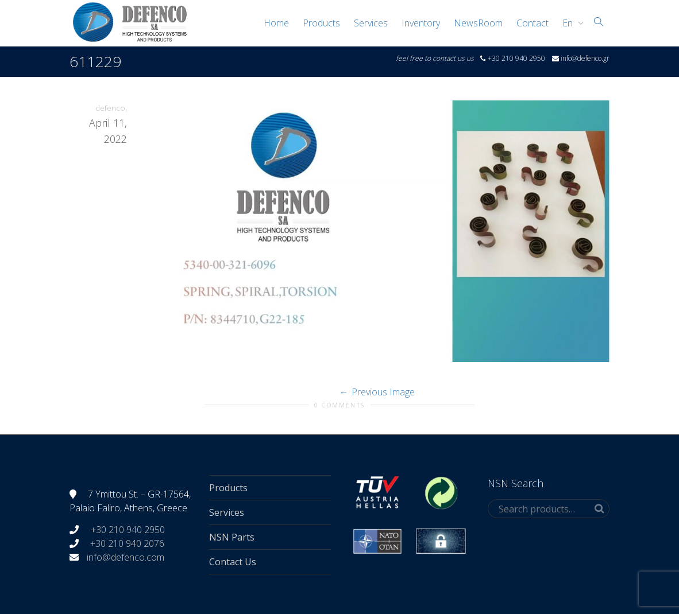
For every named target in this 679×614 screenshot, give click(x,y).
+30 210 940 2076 (127, 543)
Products (321, 23)
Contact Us (232, 561)
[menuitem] (570, 23)
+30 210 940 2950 (126, 529)
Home (276, 23)
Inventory (421, 23)
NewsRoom (478, 23)
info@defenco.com (125, 557)
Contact (532, 23)
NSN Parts (231, 537)
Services (371, 23)
